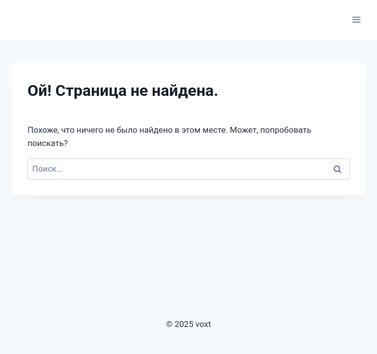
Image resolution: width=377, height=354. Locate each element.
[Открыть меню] (356, 19)
